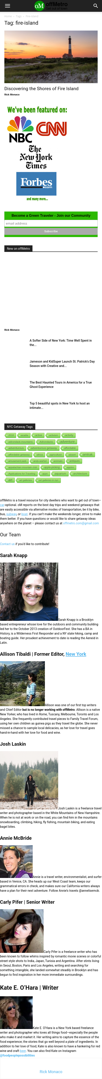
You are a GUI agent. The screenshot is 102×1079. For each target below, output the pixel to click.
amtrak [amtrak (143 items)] (88, 454)
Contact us (7, 544)
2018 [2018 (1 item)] (11, 435)
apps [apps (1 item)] (45, 473)
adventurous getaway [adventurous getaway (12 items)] (44, 448)
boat (24, 514)
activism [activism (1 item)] (53, 435)
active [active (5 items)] (38, 435)
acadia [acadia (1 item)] (24, 435)
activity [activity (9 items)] (69, 435)
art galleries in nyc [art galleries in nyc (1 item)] (48, 480)
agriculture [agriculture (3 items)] (56, 454)
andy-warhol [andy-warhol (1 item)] (40, 461)
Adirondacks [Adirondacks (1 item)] (46, 442)
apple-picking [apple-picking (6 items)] (52, 467)
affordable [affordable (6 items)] (70, 448)
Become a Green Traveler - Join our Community (51, 215)
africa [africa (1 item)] (40, 454)
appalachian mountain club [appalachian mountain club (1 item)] (22, 467)
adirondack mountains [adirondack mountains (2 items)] (20, 442)
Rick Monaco (11, 94)
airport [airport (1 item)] (72, 454)
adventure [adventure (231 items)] (67, 441)
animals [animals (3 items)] (58, 461)
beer (23, 1051)
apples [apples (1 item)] (70, 467)
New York (76, 654)
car (2, 505)
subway (11, 514)
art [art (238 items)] (10, 480)
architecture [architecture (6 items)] (80, 473)
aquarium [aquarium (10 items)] (60, 473)
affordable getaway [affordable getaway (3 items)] (19, 454)
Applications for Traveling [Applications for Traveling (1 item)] (21, 473)
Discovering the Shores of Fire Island (41, 88)
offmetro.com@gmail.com (81, 523)
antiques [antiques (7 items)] (75, 461)
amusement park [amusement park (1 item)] (17, 461)
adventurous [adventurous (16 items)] (16, 448)
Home (8, 16)
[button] (7, 6)
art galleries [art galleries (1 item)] (26, 480)
